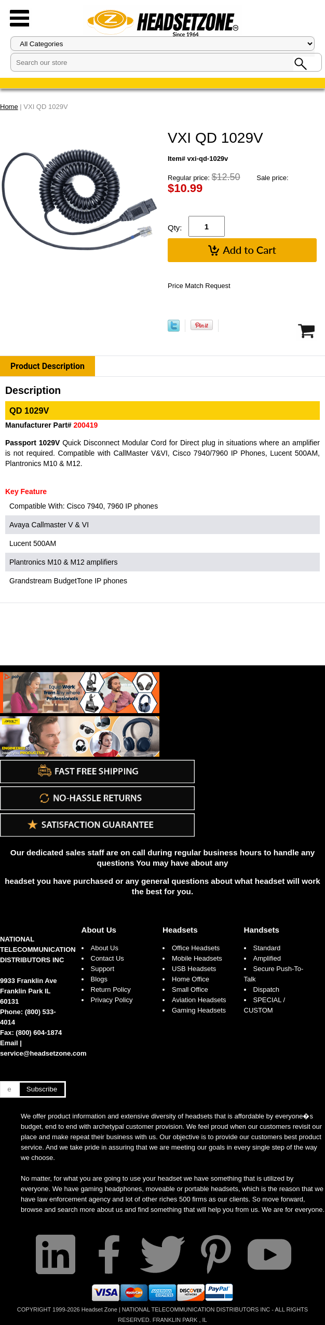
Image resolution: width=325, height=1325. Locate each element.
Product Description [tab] (47, 366)
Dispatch (266, 989)
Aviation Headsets (199, 1000)
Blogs (99, 979)
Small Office (190, 989)
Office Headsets (196, 948)
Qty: (175, 227)
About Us (99, 929)
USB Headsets (194, 969)
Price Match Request (199, 286)
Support (103, 969)
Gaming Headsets (199, 1010)
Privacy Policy (112, 1000)
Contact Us (107, 958)
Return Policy (111, 989)
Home (9, 107)
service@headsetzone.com (43, 1053)
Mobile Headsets (197, 958)
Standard (267, 948)
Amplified (267, 958)
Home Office (190, 979)
